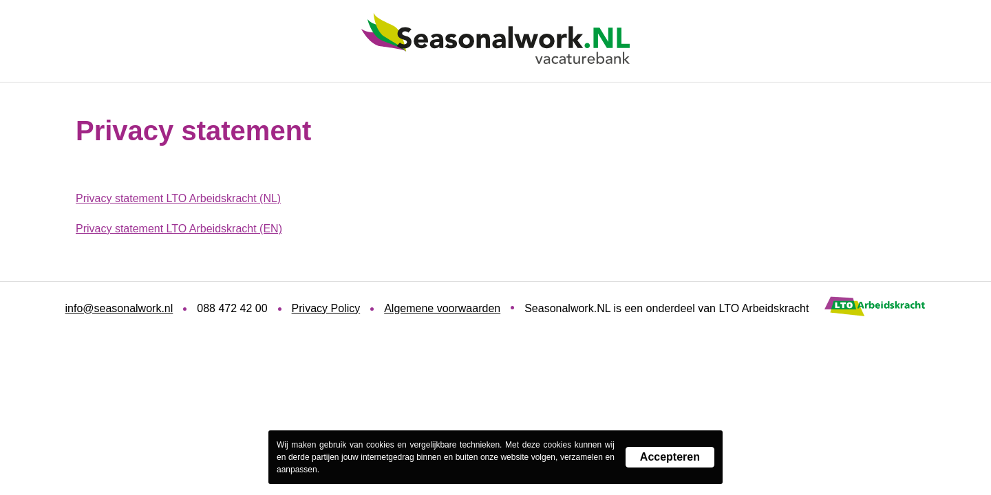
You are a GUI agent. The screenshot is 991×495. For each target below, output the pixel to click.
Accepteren (670, 457)
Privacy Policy (326, 308)
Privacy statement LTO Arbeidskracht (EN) (179, 228)
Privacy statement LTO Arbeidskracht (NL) (178, 198)
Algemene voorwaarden (442, 308)
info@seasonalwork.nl (119, 308)
